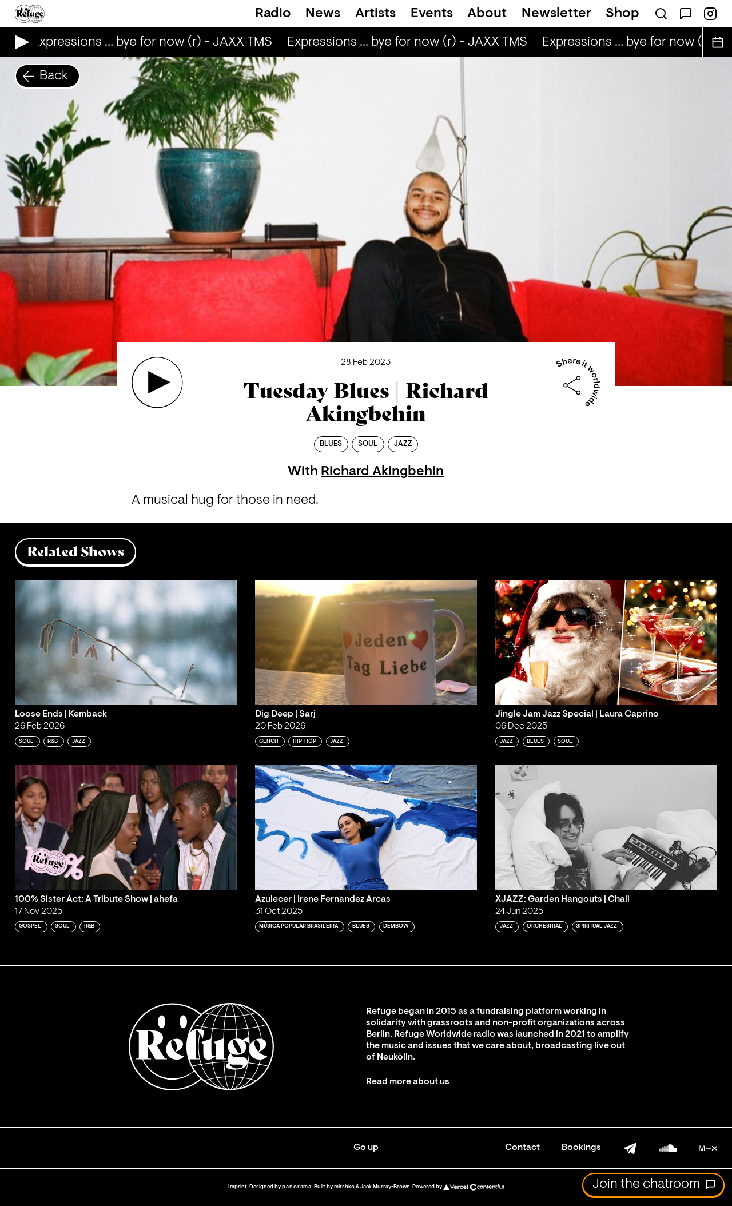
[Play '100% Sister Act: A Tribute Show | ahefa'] (126, 827)
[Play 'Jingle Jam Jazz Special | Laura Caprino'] (606, 642)
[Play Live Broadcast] (19, 42)
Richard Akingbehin (382, 472)
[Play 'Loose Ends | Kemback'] (126, 642)
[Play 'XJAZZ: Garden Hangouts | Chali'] (606, 827)
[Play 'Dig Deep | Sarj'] (366, 642)
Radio (273, 14)
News (322, 14)
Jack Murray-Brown (385, 1186)
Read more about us (407, 1081)
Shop (622, 14)
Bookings (581, 1147)
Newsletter (556, 14)
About (487, 14)
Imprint (237, 1186)
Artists (375, 14)
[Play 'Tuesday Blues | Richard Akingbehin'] (157, 382)
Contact (522, 1147)
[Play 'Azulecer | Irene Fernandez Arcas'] (366, 827)
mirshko (344, 1186)
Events (432, 14)
